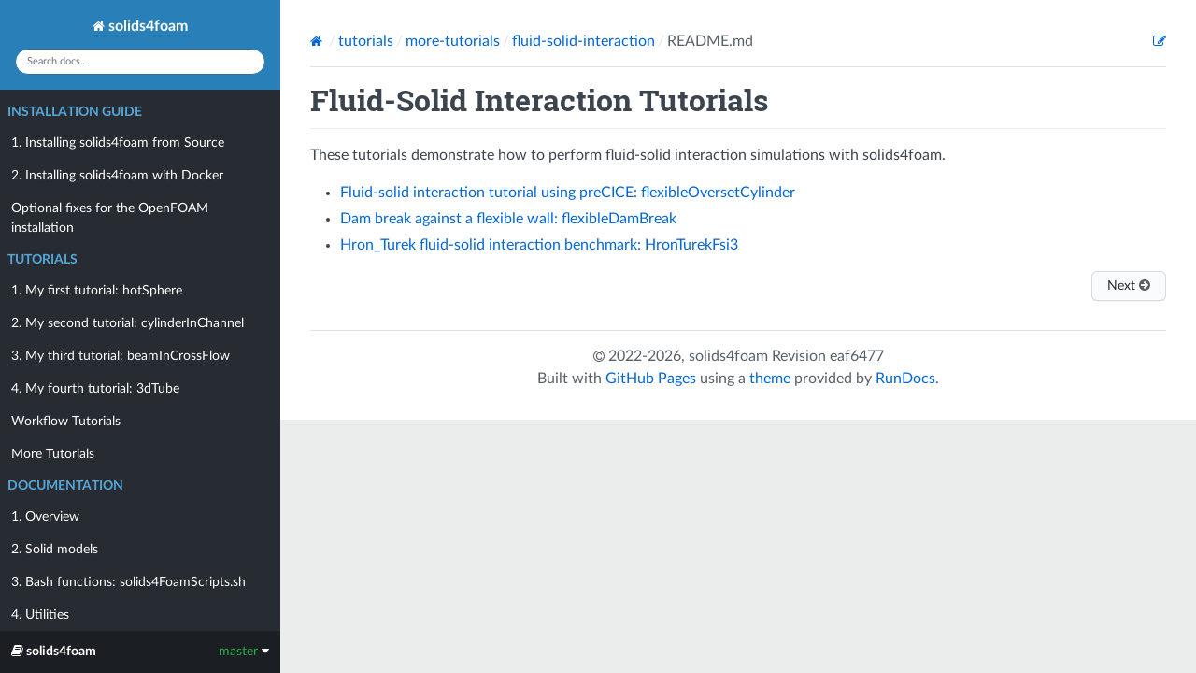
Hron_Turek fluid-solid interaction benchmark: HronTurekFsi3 (539, 244)
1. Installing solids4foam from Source (117, 143)
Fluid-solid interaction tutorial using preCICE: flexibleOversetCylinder (567, 192)
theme (769, 378)
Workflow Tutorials (66, 421)
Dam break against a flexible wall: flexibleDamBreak (508, 218)
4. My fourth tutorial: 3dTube (95, 388)
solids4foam (140, 26)
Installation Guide (74, 112)
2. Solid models (54, 549)
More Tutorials (52, 454)
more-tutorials (453, 41)
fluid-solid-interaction (583, 41)
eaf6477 (857, 356)
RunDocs (905, 378)
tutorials (365, 41)
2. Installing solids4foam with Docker (117, 175)
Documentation (65, 486)
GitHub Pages (650, 378)
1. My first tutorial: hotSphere (96, 290)
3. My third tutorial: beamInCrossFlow (120, 356)
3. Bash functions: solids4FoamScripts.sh (128, 582)
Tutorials (42, 259)
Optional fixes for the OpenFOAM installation (109, 218)
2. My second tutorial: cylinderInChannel (127, 323)
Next (1128, 286)
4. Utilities (40, 615)
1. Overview (45, 516)
